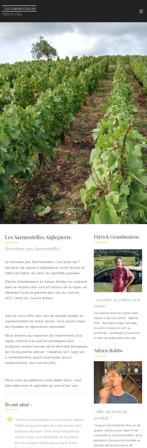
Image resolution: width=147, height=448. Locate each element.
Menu (141, 11)
